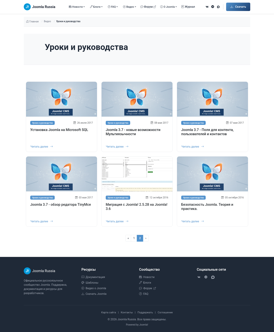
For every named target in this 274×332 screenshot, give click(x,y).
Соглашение (165, 312)
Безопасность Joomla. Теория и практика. (207, 208)
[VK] (207, 7)
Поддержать (145, 312)
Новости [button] (76, 7)
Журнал (188, 7)
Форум (148, 7)
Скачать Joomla (93, 293)
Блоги (145, 282)
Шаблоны (89, 282)
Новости (146, 277)
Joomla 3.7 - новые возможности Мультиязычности (133, 132)
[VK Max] (218, 7)
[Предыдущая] (128, 238)
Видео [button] (128, 7)
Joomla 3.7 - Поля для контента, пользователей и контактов (207, 132)
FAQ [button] (112, 7)
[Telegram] (213, 7)
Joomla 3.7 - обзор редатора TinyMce (60, 206)
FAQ (143, 293)
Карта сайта (108, 312)
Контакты (127, 312)
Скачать (238, 6)
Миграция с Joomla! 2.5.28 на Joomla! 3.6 (136, 208)
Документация (93, 277)
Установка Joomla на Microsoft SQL (59, 130)
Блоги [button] (95, 7)
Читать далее (41, 146)
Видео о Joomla (93, 288)
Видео (47, 21)
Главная (32, 22)
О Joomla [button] (167, 7)
